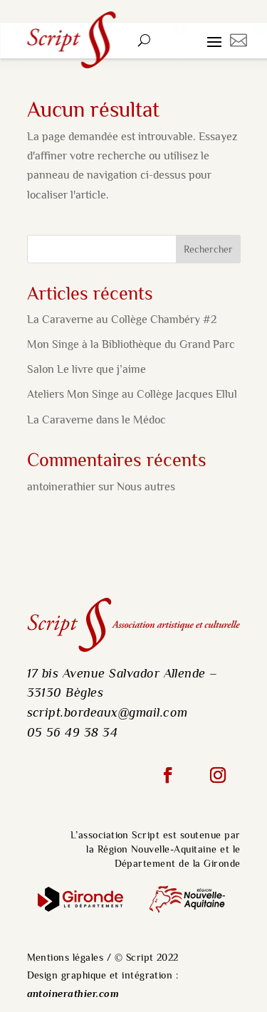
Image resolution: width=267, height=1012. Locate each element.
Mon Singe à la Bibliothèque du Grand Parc (131, 344)
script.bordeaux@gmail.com (107, 712)
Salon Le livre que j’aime (86, 369)
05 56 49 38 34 (72, 731)
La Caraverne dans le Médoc (96, 419)
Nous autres (146, 486)
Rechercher (208, 249)
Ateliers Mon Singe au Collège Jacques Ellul (132, 394)
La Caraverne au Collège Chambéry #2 (121, 319)
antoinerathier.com (73, 994)
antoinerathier (61, 486)
